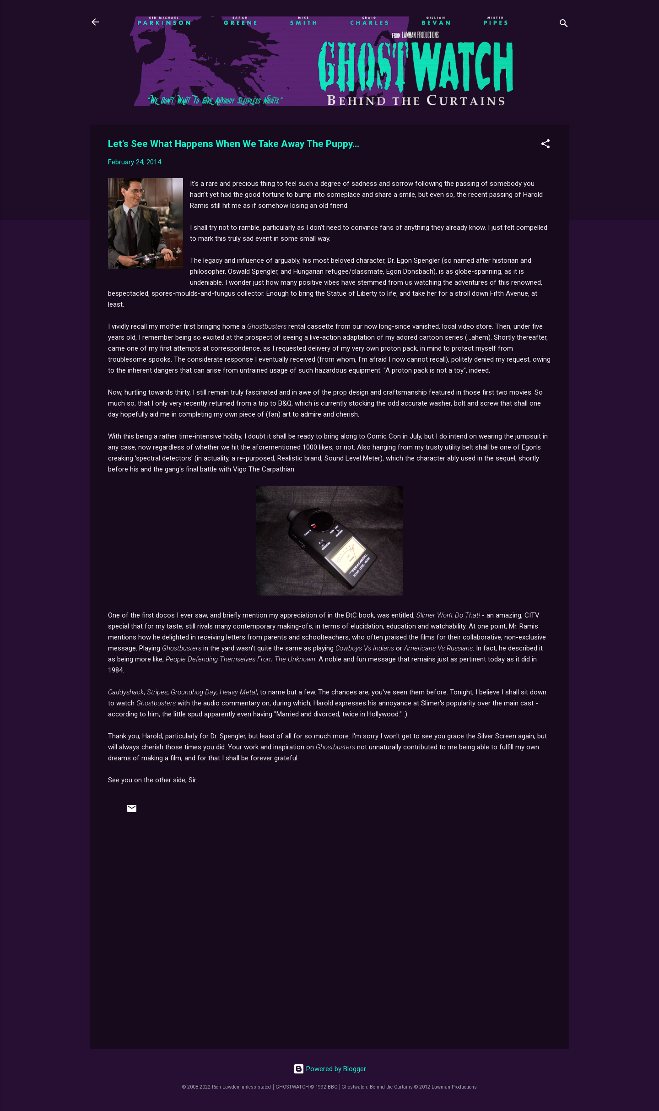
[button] (545, 145)
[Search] (563, 25)
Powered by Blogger (329, 1069)
